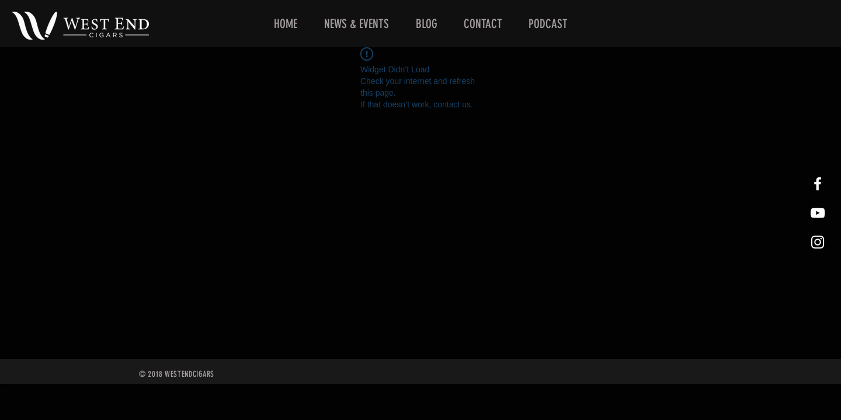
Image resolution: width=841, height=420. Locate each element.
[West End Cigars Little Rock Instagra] (817, 242)
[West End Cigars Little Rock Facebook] (817, 183)
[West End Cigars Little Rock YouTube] (817, 213)
